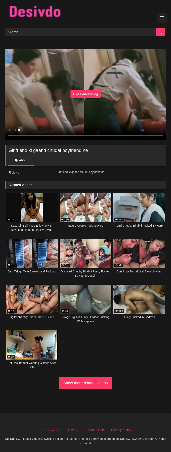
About (21, 160)
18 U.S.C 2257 (50, 430)
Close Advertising (85, 94)
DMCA (73, 430)
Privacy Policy (121, 430)
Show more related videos (85, 383)
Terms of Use (94, 430)
